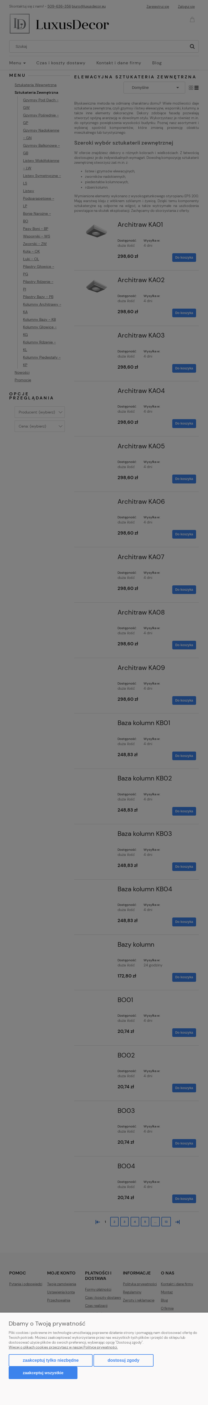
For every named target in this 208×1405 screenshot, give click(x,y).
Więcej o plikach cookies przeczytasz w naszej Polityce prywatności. (63, 1347)
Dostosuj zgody (123, 1360)
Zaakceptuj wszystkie (43, 1372)
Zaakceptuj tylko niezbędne (51, 1360)
